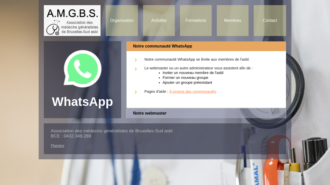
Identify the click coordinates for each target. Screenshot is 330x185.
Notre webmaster (150, 113)
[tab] (206, 46)
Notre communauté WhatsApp (162, 46)
